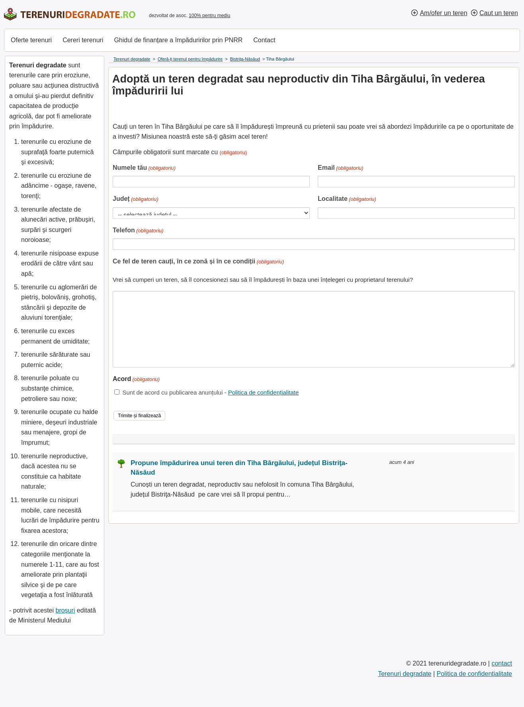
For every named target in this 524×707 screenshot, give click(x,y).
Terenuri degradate (404, 673)
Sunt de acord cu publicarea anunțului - (210, 392)
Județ (135, 199)
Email (341, 168)
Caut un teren (498, 13)
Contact (264, 40)
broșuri (65, 610)
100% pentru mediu (209, 15)
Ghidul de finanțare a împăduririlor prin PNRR (178, 40)
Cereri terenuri (83, 40)
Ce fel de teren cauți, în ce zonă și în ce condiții (198, 262)
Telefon (138, 231)
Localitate (347, 199)
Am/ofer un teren (443, 13)
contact (501, 663)
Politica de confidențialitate (263, 392)
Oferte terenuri (31, 40)
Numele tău (144, 168)
